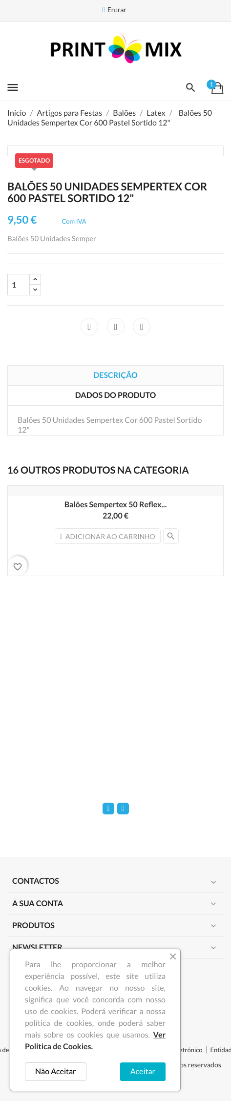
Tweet (116, 326)
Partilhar (89, 326)
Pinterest (141, 326)
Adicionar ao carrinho (107, 536)
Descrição (115, 375)
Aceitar (142, 1071)
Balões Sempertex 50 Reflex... (115, 504)
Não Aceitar (55, 1071)
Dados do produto (115, 395)
